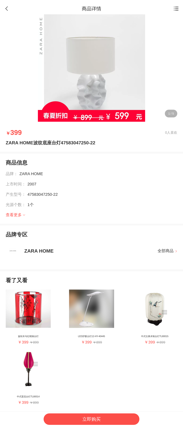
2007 (31, 184)
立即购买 (91, 419)
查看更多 (14, 215)
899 (36, 342)
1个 (30, 204)
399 (25, 342)
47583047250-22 (42, 194)
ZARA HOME (31, 174)
